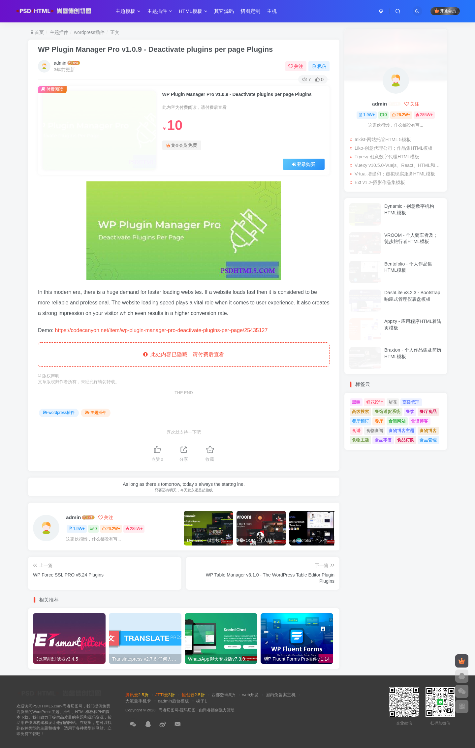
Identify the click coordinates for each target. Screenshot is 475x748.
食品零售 (383, 439)
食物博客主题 (401, 430)
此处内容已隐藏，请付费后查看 (184, 354)
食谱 (356, 430)
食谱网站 (397, 421)
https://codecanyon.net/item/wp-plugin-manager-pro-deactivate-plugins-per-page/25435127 (161, 330)
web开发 (250, 694)
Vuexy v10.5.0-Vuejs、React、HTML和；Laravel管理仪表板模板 (399, 165)
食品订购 (405, 439)
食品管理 (428, 439)
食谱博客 (419, 421)
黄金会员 (181, 145)
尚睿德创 (211, 710)
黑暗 (356, 402)
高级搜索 (360, 411)
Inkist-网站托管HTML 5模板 (383, 139)
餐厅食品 (428, 411)
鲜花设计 (374, 402)
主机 (272, 11)
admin (60, 63)
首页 (37, 32)
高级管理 (411, 402)
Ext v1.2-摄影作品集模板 (380, 182)
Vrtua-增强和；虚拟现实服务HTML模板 (395, 173)
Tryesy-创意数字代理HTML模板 (387, 156)
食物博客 (428, 430)
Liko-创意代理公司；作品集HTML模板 (393, 148)
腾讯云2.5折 (136, 694)
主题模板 (128, 11)
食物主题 (360, 439)
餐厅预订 (360, 421)
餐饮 (410, 411)
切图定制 (250, 11)
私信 (319, 66)
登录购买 (304, 164)
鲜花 (393, 402)
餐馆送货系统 (387, 411)
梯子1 (201, 701)
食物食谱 (374, 430)
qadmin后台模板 (173, 701)
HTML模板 (193, 11)
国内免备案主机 (281, 694)
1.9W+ (77, 528)
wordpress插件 (89, 32)
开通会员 (445, 10)
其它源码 (224, 11)
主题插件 (159, 11)
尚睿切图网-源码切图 (177, 710)
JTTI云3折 (165, 694)
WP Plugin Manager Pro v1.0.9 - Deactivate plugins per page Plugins (155, 49)
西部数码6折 (223, 694)
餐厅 (379, 421)
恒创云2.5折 (193, 694)
